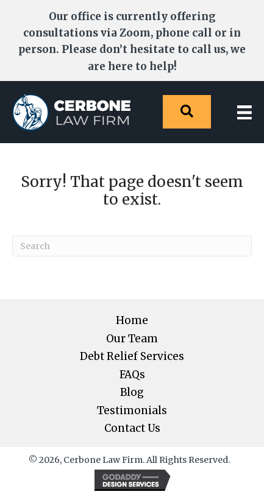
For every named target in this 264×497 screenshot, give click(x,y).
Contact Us (132, 428)
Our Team (132, 339)
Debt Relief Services (132, 356)
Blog (132, 392)
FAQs (132, 375)
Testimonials (132, 411)
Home (132, 320)
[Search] (132, 246)
